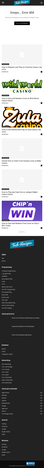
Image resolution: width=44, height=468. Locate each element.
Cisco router (5, 372)
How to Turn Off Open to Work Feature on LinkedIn (25, 318)
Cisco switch (5, 375)
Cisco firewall (5, 369)
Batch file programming (8, 302)
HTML (3, 281)
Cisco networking (6, 377)
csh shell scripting (7, 308)
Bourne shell (5, 297)
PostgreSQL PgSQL (7, 354)
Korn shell (4, 300)
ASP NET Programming (8, 289)
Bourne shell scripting (8, 305)
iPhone (4, 261)
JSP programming (7, 292)
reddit (3, 434)
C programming (6, 273)
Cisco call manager (7, 367)
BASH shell (5, 295)
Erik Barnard (5, 71)
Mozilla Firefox (6, 432)
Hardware (4, 276)
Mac (3, 258)
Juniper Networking (7, 380)
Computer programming (8, 271)
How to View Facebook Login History (22, 335)
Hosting (4, 424)
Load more (22, 232)
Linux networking (6, 382)
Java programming (7, 279)
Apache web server (7, 287)
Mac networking (6, 364)
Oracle (3, 351)
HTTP (3, 284)
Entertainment (5, 64)
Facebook (4, 426)
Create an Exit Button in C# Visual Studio (23, 326)
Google (4, 429)
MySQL (4, 349)
